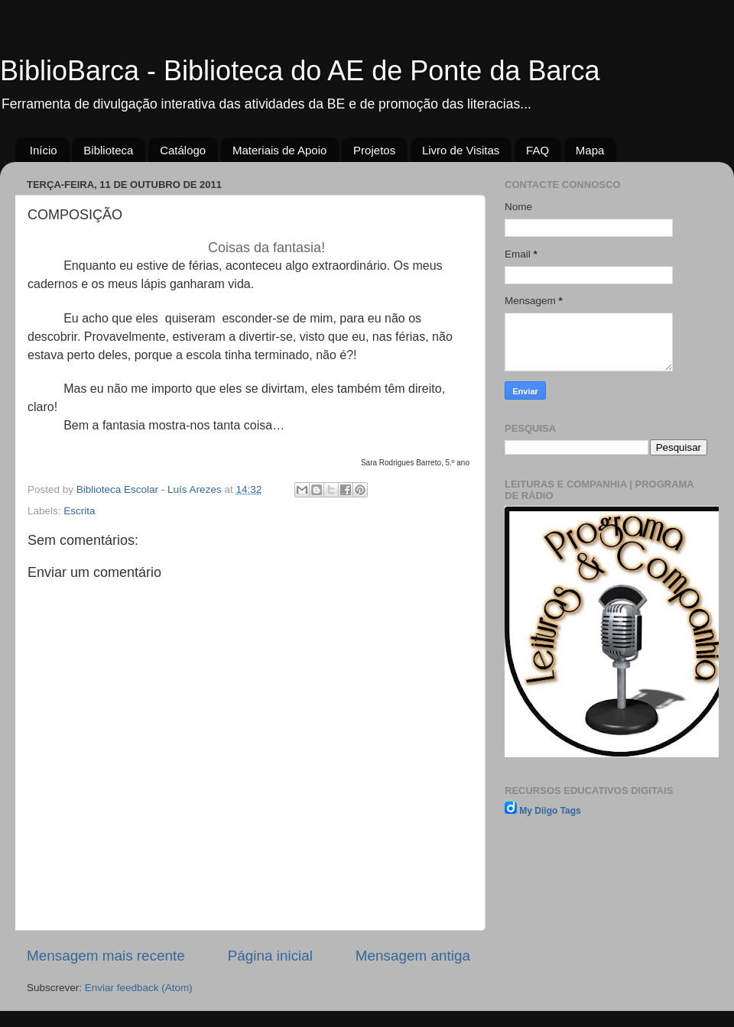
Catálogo (183, 150)
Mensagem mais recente (106, 956)
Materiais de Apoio (279, 150)
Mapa (590, 150)
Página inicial (270, 956)
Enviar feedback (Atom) (139, 987)
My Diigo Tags (549, 810)
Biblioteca (108, 150)
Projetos (374, 150)
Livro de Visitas (460, 150)
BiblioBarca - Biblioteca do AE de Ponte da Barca (299, 70)
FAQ (537, 150)
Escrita (79, 511)
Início (43, 150)
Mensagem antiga (413, 956)
